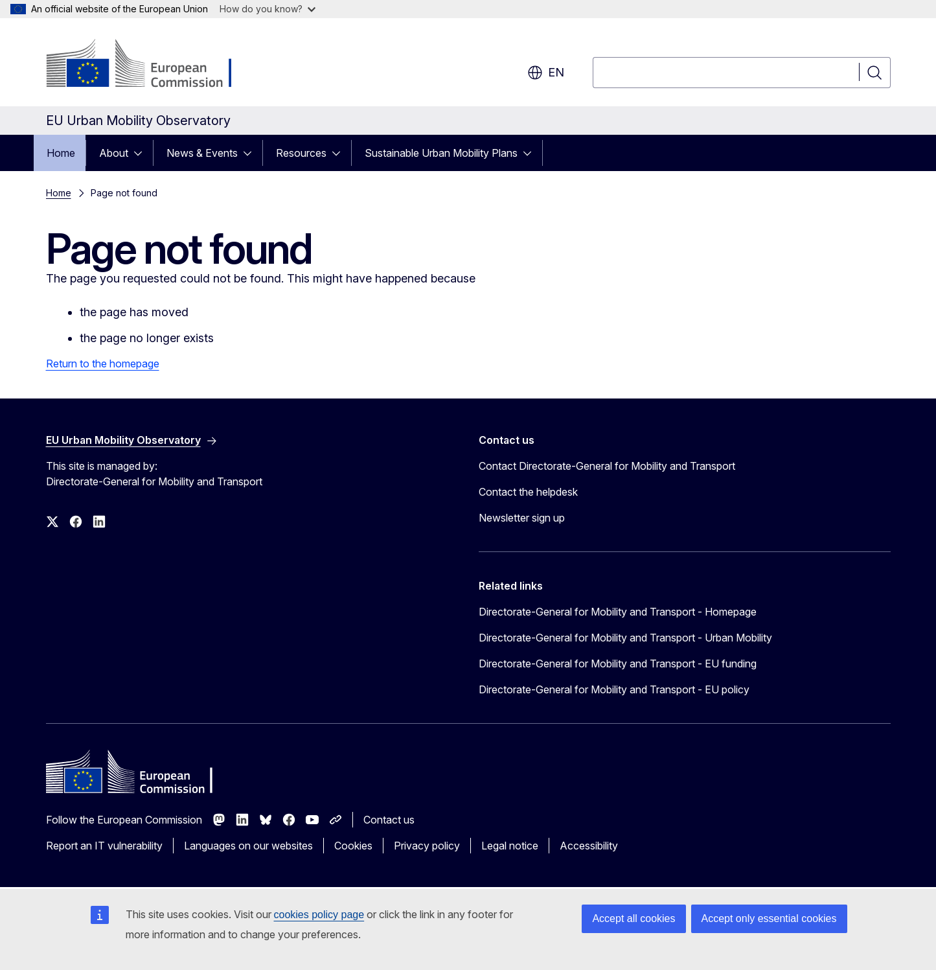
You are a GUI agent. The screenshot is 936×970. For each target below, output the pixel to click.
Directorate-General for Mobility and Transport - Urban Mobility (625, 637)
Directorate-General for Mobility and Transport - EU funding (618, 663)
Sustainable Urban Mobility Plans (441, 152)
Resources (301, 152)
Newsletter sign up (522, 517)
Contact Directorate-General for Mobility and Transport (607, 465)
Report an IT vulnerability (104, 845)
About (113, 152)
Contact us (389, 819)
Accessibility (589, 845)
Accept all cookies (633, 918)
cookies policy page (319, 914)
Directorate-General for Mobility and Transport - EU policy (614, 689)
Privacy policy (427, 845)
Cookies (353, 845)
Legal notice (509, 845)
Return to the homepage (102, 363)
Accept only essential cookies (769, 918)
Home (61, 152)
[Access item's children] (142, 153)
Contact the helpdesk (528, 491)
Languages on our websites (248, 845)
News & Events (202, 152)
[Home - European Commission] (150, 65)
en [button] (545, 72)
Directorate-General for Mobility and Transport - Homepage (618, 611)
